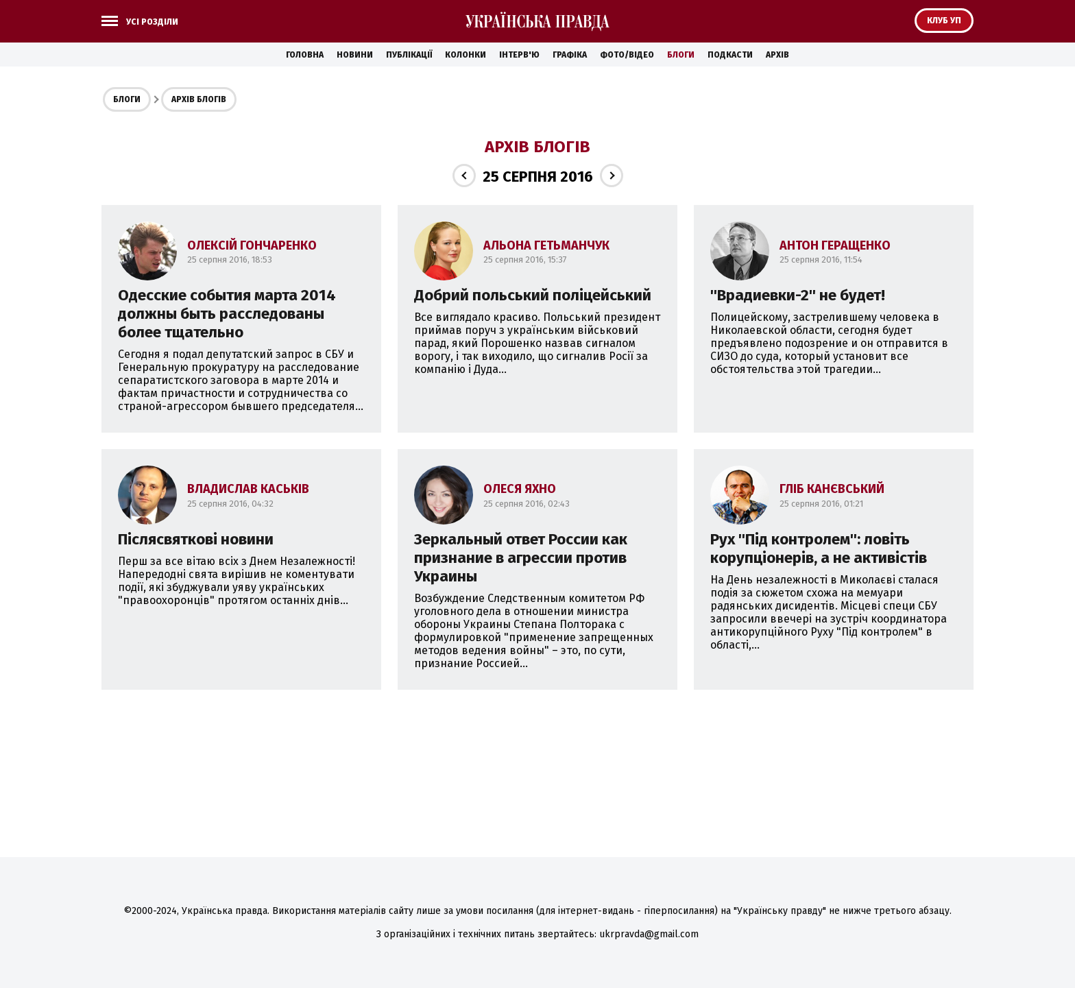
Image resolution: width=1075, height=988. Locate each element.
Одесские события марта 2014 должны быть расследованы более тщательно (227, 313)
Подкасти (730, 55)
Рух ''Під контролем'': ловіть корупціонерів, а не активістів (818, 548)
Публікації (409, 55)
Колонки (465, 55)
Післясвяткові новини (196, 539)
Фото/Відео (627, 55)
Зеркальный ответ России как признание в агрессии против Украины (520, 558)
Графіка (570, 55)
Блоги (680, 55)
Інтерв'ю (519, 55)
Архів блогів (198, 99)
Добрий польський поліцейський (532, 295)
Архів (777, 55)
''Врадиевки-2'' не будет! (797, 295)
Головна (305, 55)
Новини (355, 55)
